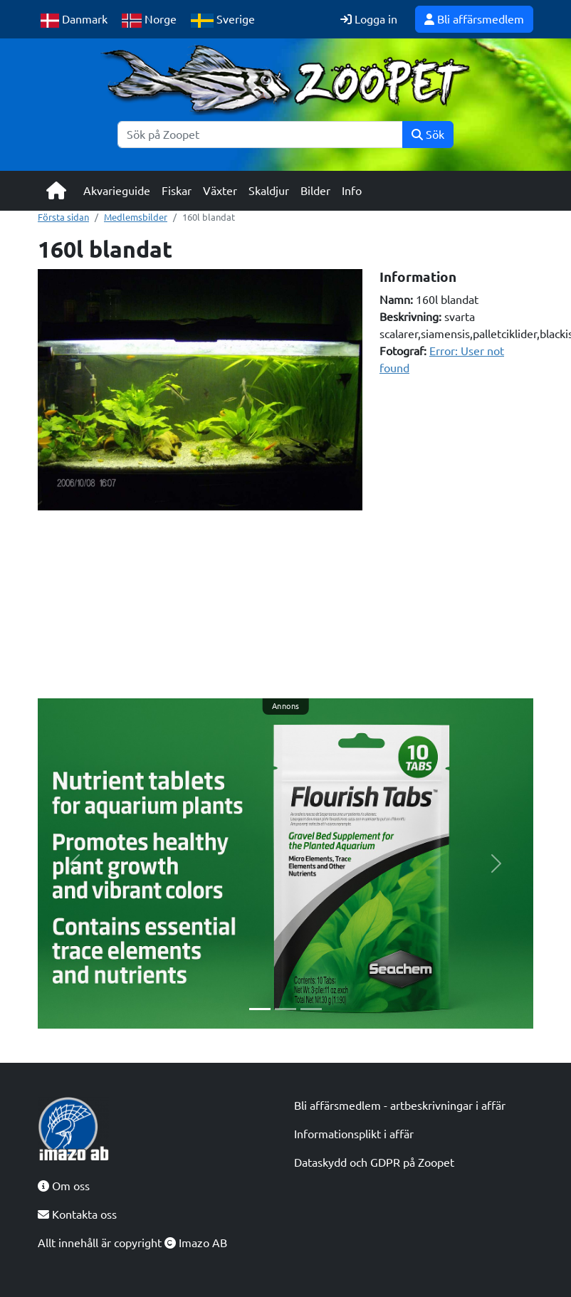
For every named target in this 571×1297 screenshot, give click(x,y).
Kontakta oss (77, 1214)
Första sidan (63, 217)
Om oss (64, 1186)
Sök (428, 134)
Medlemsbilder (135, 217)
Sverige (223, 20)
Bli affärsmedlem (474, 19)
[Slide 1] (260, 1009)
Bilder (315, 190)
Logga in (368, 19)
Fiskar (177, 190)
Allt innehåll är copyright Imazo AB (132, 1242)
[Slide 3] (311, 1009)
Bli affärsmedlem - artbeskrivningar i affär (399, 1105)
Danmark (74, 20)
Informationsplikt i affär (354, 1134)
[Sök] (260, 134)
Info (352, 190)
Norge (149, 20)
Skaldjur (268, 190)
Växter (220, 190)
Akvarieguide (116, 190)
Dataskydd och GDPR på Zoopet (374, 1162)
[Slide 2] (285, 1009)
